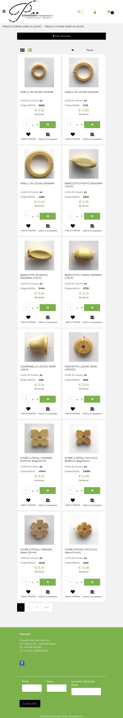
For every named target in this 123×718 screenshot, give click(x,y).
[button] (30, 703)
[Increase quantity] (37, 124)
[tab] (24, 50)
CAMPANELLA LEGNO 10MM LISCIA (38, 368)
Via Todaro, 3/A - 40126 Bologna (38, 643)
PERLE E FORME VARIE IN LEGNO (21, 26)
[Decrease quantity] (32, 124)
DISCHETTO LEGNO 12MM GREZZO (81, 368)
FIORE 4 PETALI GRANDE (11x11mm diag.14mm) (36, 459)
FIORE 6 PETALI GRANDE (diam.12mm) (36, 551)
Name (51, 681)
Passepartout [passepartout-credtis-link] (75, 716)
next (46, 607)
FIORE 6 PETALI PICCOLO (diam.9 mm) (81, 551)
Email (26, 681)
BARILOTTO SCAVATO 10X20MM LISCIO (34, 276)
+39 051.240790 (32, 647)
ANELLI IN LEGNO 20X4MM (82, 92)
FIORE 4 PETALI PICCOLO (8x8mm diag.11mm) (81, 459)
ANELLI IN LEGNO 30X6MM (37, 183)
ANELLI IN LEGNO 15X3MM (36, 92)
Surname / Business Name (83, 683)
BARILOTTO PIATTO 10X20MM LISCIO (83, 185)
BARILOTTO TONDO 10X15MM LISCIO (83, 276)
